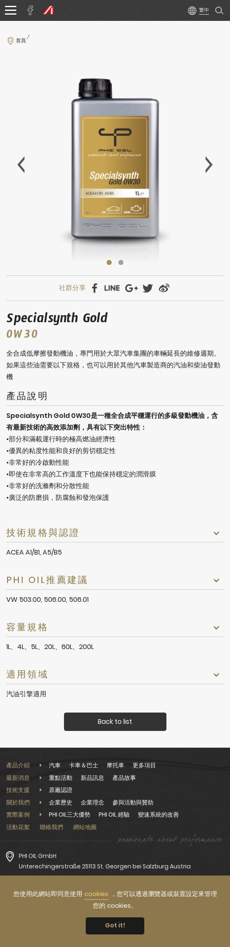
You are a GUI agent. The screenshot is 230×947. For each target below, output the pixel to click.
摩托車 (115, 765)
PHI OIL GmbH (37, 856)
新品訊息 (92, 778)
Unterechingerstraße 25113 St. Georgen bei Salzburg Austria (105, 866)
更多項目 (144, 765)
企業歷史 (60, 802)
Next (209, 164)
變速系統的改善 (158, 814)
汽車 (55, 765)
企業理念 (92, 802)
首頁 (21, 40)
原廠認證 (60, 790)
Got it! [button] (115, 925)
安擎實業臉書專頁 (30, 10)
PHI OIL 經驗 (114, 814)
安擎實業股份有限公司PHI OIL (112, 10)
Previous (20, 164)
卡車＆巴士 (83, 765)
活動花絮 (18, 827)
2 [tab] (120, 262)
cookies (96, 893)
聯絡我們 (51, 827)
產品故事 (124, 778)
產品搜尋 (219, 10)
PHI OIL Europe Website (46, 10)
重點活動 (60, 778)
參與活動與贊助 (132, 802)
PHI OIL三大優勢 (69, 814)
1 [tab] (109, 262)
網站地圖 (85, 827)
